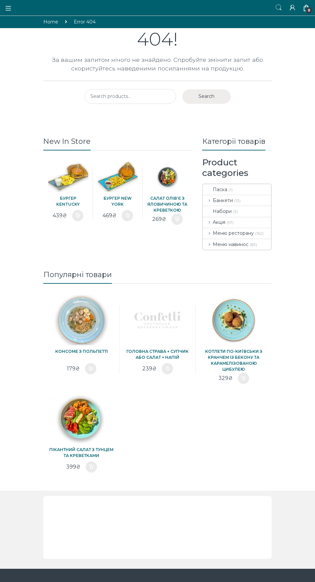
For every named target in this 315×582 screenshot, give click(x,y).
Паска (215, 189)
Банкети (218, 200)
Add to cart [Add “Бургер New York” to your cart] (127, 215)
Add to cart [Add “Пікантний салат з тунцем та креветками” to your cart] (91, 467)
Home (50, 22)
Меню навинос (225, 244)
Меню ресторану (228, 233)
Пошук (278, 7)
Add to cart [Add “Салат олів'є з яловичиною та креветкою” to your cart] (177, 219)
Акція (214, 222)
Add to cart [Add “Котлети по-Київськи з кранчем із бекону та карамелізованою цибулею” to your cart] (243, 378)
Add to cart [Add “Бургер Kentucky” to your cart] (77, 215)
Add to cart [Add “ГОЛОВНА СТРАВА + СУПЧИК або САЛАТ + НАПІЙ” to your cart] (167, 368)
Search (206, 96)
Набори (217, 211)
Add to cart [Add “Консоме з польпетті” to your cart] (90, 368)
